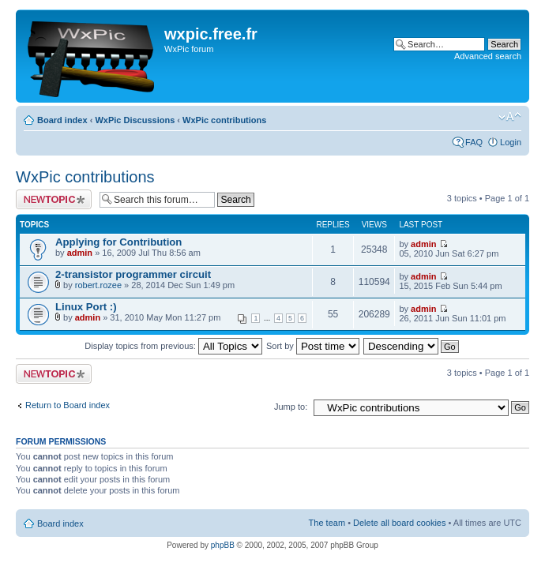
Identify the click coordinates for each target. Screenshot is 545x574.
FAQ (474, 142)
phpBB (223, 545)
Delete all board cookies (399, 522)
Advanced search (487, 56)
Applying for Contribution (118, 242)
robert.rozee (98, 285)
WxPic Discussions (135, 120)
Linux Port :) (86, 307)
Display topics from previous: (173, 346)
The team (327, 522)
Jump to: (290, 406)
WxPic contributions (224, 120)
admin (79, 252)
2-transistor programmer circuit (133, 274)
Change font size (509, 117)
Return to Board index (67, 405)
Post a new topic (54, 199)
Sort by (312, 346)
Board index (62, 120)
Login (510, 142)
